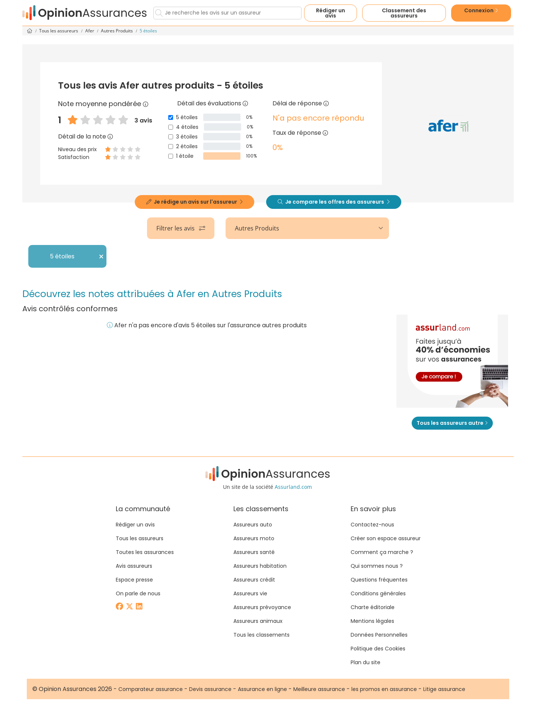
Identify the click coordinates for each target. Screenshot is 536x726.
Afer (90, 31)
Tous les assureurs (59, 31)
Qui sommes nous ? (377, 566)
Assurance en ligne (262, 689)
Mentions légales (372, 621)
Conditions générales (378, 593)
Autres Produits (117, 31)
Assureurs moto (253, 538)
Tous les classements (261, 635)
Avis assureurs (134, 566)
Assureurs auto (252, 524)
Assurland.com (293, 486)
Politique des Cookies (378, 648)
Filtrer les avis (180, 228)
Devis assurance (210, 689)
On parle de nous (138, 593)
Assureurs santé (254, 552)
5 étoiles (187, 117)
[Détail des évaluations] (245, 103)
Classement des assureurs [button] (404, 13)
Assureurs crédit (254, 579)
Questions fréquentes (379, 579)
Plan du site (365, 662)
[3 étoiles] (170, 136)
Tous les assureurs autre (452, 423)
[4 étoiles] (170, 127)
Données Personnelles (379, 635)
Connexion (481, 10)
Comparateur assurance (150, 689)
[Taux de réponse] (325, 132)
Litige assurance (444, 689)
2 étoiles (187, 146)
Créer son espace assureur (386, 538)
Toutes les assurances (145, 552)
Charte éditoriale (373, 607)
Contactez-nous (372, 524)
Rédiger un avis (330, 13)
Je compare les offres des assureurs (334, 202)
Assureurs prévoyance (262, 607)
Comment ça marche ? (382, 552)
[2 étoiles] (170, 146)
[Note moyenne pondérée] (145, 104)
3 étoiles (187, 136)
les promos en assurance (384, 689)
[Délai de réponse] (326, 103)
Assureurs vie (250, 593)
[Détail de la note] (110, 136)
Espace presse (134, 579)
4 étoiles (187, 127)
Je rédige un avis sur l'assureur (194, 202)
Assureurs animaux (258, 621)
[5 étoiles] (170, 117)
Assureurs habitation (260, 566)
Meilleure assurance (319, 689)
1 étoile (185, 156)
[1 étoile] (170, 156)
